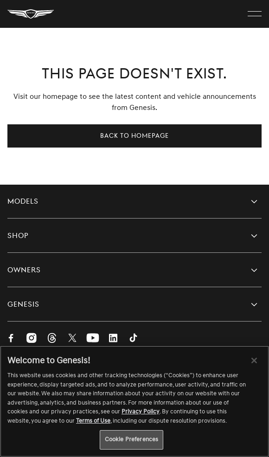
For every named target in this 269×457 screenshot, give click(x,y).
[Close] (254, 360)
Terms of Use (93, 421)
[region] (134, 401)
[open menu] (255, 14)
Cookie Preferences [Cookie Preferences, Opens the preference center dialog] (131, 439)
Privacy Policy (141, 411)
